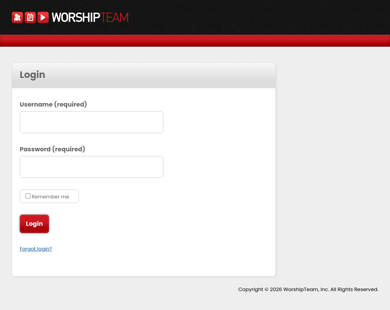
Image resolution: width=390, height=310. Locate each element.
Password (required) (52, 149)
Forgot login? (36, 248)
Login (35, 224)
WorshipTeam (70, 18)
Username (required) (53, 104)
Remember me (50, 196)
